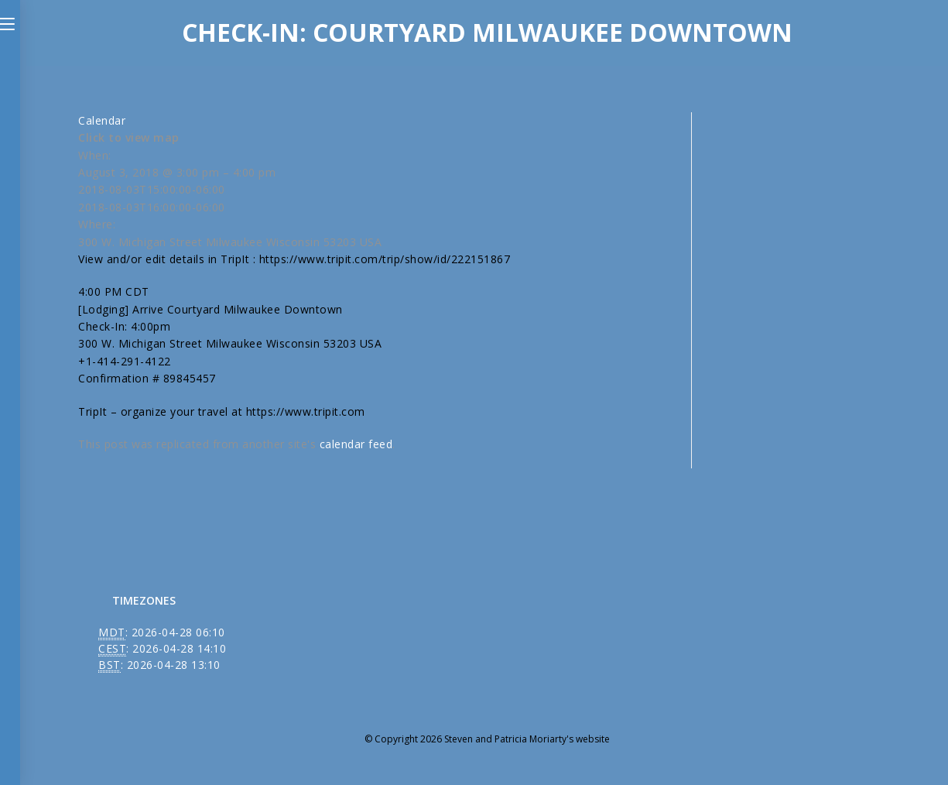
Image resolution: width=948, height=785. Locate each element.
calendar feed (356, 444)
